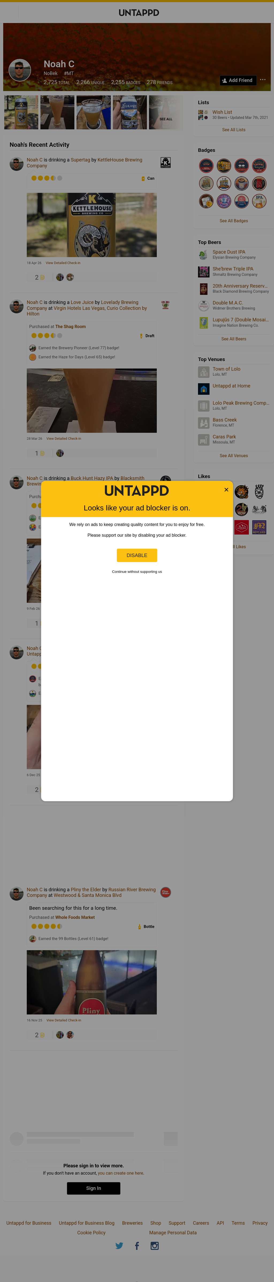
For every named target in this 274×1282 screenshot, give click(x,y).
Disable (137, 555)
